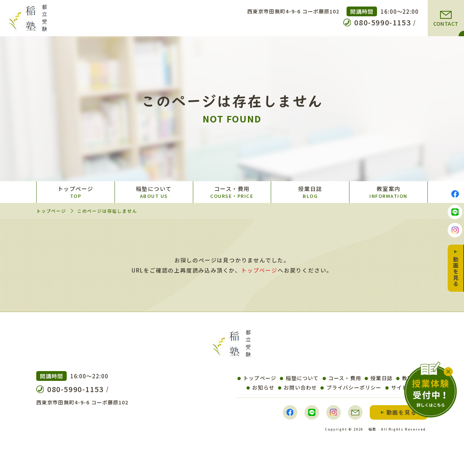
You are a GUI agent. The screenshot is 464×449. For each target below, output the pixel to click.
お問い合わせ (297, 387)
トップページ (76, 192)
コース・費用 (232, 192)
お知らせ (260, 387)
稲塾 (372, 429)
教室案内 (388, 192)
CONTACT (446, 23)
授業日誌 (310, 192)
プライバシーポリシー (350, 387)
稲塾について (154, 192)
